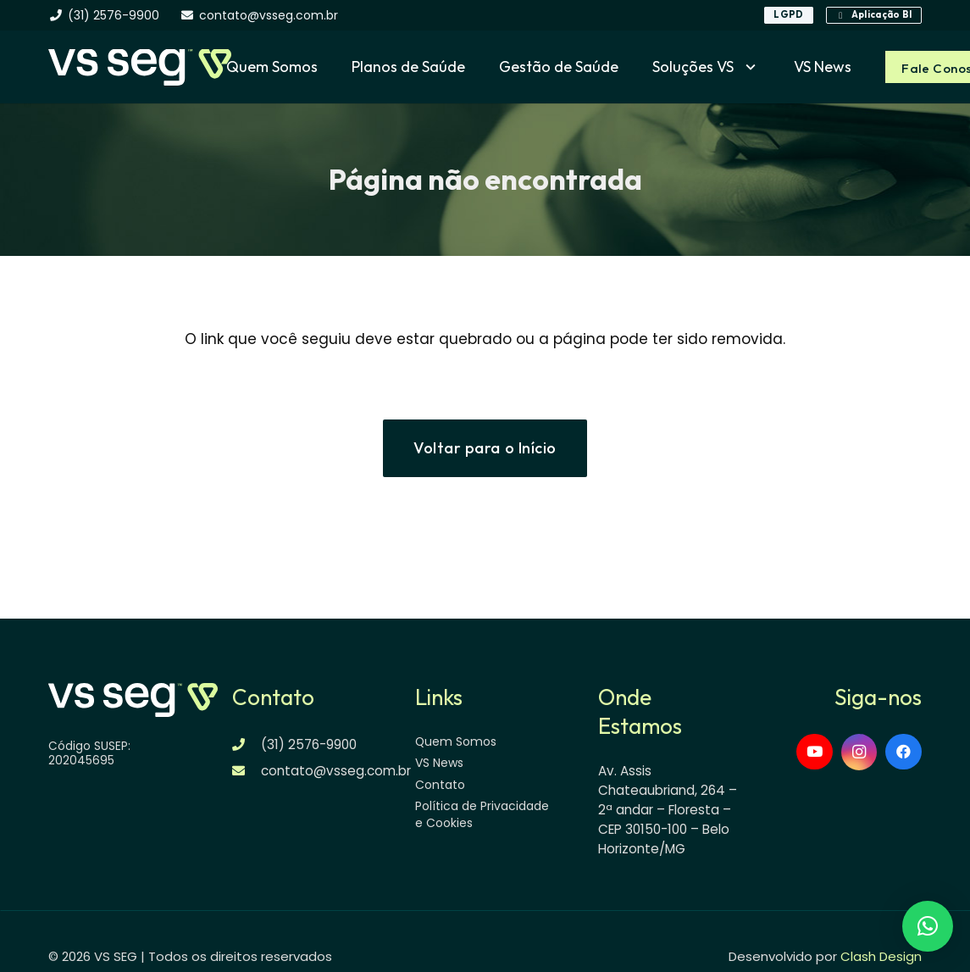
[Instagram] (859, 752)
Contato (440, 784)
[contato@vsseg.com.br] (247, 770)
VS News (439, 762)
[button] (747, 67)
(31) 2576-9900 (309, 744)
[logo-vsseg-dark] (139, 67)
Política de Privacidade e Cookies (482, 814)
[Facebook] (903, 752)
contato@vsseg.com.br (336, 771)
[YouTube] (814, 752)
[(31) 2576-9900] (247, 744)
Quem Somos (455, 741)
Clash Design (881, 956)
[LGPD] (788, 15)
